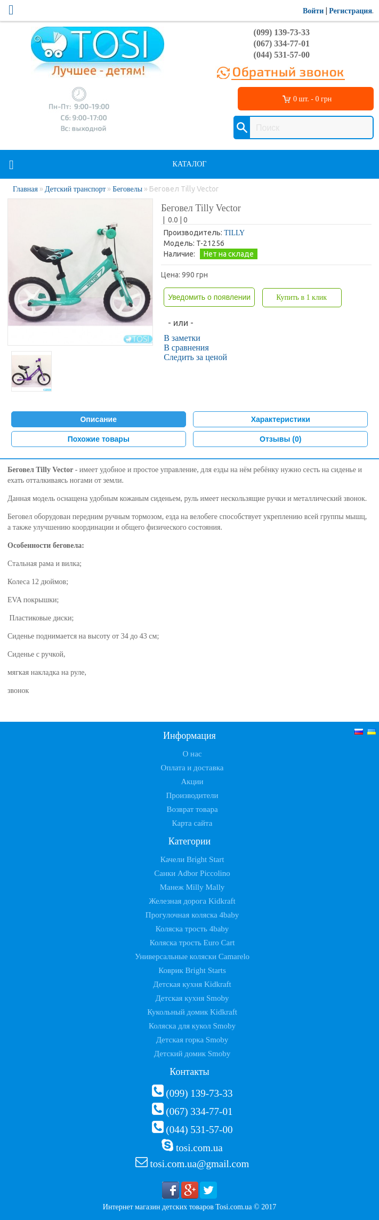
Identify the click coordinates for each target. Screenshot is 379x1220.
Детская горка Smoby (192, 1039)
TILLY (234, 233)
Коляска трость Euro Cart (192, 942)
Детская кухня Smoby (192, 998)
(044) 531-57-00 (282, 54)
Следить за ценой (195, 357)
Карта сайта (192, 823)
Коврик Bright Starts (192, 970)
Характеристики (280, 419)
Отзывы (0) (280, 439)
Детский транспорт (75, 189)
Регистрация (350, 11)
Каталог (190, 164)
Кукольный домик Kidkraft (192, 1012)
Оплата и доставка (192, 767)
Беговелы (127, 189)
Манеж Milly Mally (192, 887)
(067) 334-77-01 (282, 43)
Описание (98, 419)
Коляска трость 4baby (192, 928)
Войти (313, 11)
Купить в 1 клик (301, 297)
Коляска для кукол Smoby (192, 1026)
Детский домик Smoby (192, 1053)
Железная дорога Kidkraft (192, 901)
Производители (192, 795)
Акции (192, 781)
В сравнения (186, 347)
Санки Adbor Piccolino (192, 873)
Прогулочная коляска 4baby (192, 915)
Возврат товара (191, 809)
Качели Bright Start (192, 859)
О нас (192, 753)
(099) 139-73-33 (282, 32)
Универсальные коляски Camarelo (192, 956)
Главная (25, 189)
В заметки (182, 337)
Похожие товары (99, 439)
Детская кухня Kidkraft (192, 984)
